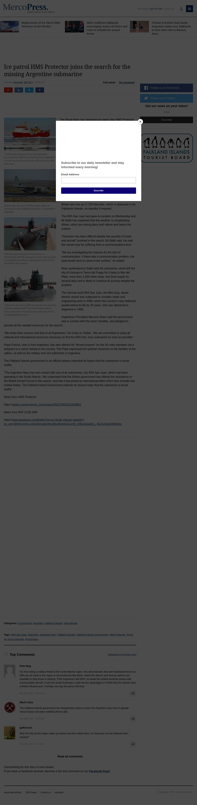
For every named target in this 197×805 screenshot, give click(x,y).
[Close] (140, 121)
